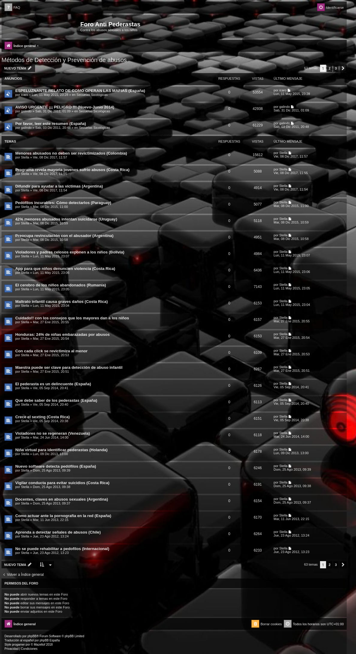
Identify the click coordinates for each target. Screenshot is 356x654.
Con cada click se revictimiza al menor (51, 351)
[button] (343, 68)
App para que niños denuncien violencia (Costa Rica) (65, 268)
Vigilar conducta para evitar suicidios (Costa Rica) (62, 483)
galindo (26, 111)
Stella (25, 157)
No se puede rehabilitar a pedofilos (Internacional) (62, 548)
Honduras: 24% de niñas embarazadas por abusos (62, 334)
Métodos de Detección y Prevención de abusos (64, 60)
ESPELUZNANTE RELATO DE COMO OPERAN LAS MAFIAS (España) (80, 90)
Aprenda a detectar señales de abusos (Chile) (58, 532)
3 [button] (336, 68)
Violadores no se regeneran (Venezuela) (52, 433)
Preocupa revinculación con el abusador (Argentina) (64, 235)
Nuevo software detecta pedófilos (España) (55, 466)
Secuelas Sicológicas (92, 94)
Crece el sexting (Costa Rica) (42, 417)
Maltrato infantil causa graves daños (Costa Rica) (61, 301)
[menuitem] (12, 7)
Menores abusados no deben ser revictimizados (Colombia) (71, 153)
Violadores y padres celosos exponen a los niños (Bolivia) (69, 252)
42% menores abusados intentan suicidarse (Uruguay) (66, 219)
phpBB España (50, 640)
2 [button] (330, 68)
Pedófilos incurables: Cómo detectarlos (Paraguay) (63, 202)
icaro (24, 94)
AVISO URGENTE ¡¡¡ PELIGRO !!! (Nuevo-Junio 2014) (64, 107)
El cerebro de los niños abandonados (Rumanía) (60, 285)
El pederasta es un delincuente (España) (53, 384)
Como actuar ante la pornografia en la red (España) (63, 515)
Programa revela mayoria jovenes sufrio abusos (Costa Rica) (72, 169)
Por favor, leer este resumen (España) (50, 123)
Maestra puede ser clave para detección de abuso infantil (69, 367)
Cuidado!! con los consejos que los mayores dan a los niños (72, 318)
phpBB (32, 636)
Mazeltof (39, 644)
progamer (18, 644)
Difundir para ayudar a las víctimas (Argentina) (59, 186)
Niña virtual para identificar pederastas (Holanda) (61, 450)
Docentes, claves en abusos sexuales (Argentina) (61, 499)
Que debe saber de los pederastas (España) (56, 400)
